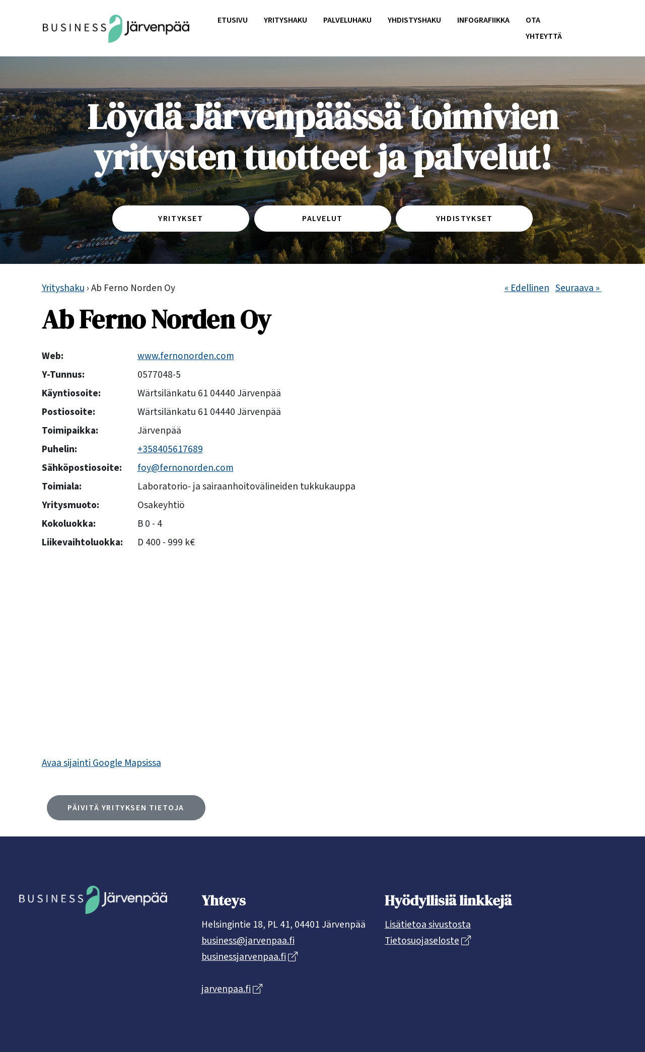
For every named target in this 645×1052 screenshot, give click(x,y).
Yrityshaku (285, 20)
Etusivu (233, 20)
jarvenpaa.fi (226, 989)
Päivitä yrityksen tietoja (125, 807)
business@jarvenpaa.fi (248, 941)
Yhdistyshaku (414, 20)
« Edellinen (527, 288)
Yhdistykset (464, 218)
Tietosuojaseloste (422, 941)
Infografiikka (483, 20)
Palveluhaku (347, 20)
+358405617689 (170, 449)
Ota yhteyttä (544, 28)
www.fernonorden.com (185, 356)
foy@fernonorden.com (185, 468)
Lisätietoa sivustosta (428, 925)
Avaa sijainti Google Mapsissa (101, 763)
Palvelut (322, 218)
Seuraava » (578, 288)
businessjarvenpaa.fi (243, 957)
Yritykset (180, 218)
